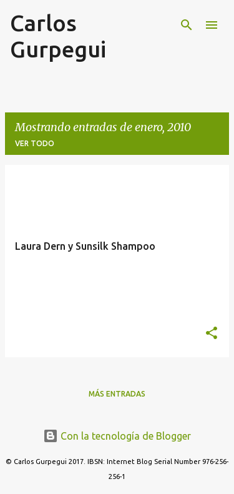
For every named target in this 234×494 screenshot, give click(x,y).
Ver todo (34, 143)
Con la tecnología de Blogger (117, 436)
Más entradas (117, 394)
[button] (211, 333)
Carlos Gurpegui (58, 36)
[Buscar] (186, 25)
